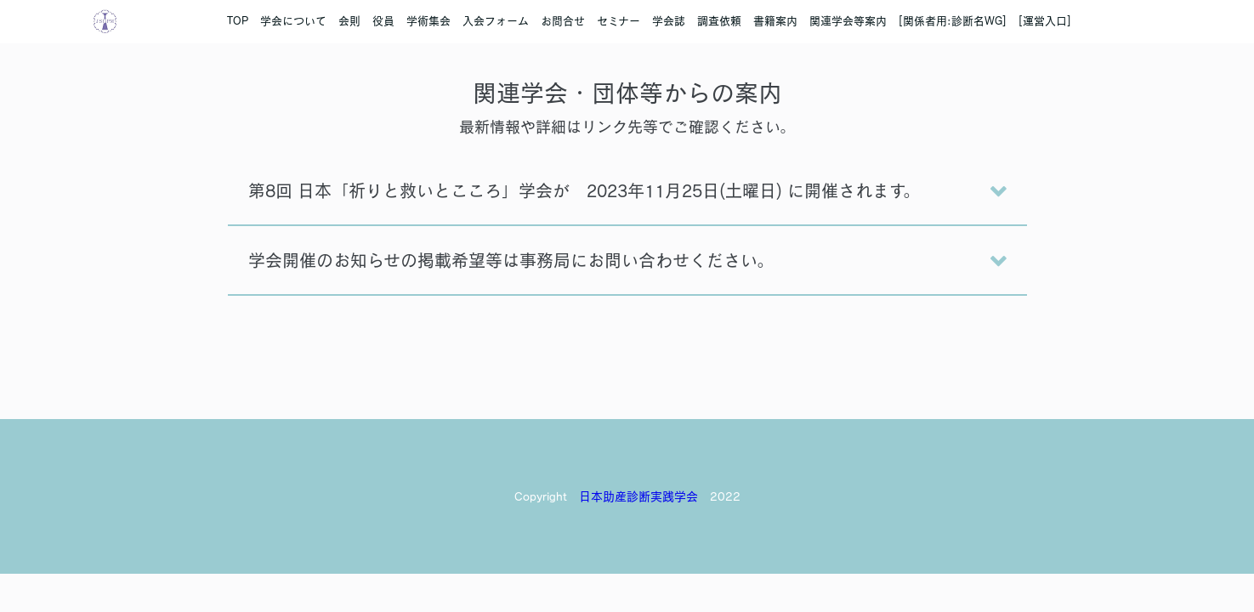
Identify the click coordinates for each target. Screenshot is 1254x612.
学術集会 (428, 20)
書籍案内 (775, 20)
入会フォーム (495, 20)
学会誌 (668, 20)
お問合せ (563, 20)
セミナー (618, 20)
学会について (293, 20)
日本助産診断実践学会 (638, 496)
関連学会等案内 (848, 20)
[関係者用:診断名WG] (953, 20)
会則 (349, 20)
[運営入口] (1045, 20)
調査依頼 (719, 20)
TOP (237, 20)
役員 (383, 20)
